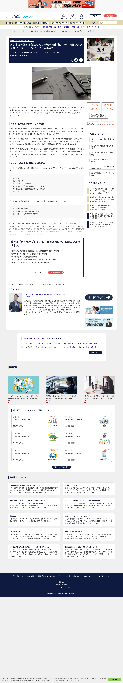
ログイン (97, 16)
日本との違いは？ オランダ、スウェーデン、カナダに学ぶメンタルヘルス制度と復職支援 (66, 347)
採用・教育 (19, 23)
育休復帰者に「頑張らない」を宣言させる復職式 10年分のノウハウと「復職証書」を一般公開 (102, 216)
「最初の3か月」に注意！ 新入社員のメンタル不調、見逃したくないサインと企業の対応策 (66, 343)
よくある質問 (30, 576)
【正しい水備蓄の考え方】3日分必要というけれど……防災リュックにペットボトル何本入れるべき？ (102, 191)
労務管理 (10, 23)
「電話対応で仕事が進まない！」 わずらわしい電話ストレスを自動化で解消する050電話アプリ (99, 398)
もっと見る (96, 352)
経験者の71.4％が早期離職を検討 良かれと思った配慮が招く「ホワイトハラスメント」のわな (102, 207)
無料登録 (111, 16)
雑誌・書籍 (36, 421)
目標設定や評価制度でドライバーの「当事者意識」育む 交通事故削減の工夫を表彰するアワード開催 (61, 398)
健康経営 (36, 23)
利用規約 (76, 576)
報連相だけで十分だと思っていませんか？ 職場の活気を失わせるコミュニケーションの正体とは (102, 224)
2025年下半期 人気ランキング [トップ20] (102, 174)
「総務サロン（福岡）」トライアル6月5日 (85, 27)
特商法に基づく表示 (88, 576)
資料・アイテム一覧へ (62, 467)
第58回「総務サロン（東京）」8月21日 (56, 27)
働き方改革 (45, 23)
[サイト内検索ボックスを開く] (115, 22)
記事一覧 (22, 31)
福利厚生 (28, 23)
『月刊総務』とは (18, 576)
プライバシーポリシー (104, 576)
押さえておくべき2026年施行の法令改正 (101, 147)
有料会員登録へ (57, 272)
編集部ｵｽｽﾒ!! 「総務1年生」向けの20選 (101, 154)
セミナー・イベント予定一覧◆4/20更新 (102, 140)
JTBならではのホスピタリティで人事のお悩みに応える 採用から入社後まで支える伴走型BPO (23, 398)
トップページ (10, 31)
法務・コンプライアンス (59, 23)
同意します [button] (114, 680)
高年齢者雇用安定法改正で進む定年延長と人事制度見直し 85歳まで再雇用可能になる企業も (102, 199)
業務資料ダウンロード (77, 23)
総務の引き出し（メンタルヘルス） (22, 41)
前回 (10, 107)
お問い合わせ (42, 576)
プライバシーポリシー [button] (77, 681)
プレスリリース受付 (64, 576)
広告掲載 (52, 576)
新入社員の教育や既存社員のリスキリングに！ (102, 160)
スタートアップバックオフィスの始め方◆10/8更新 (102, 167)
